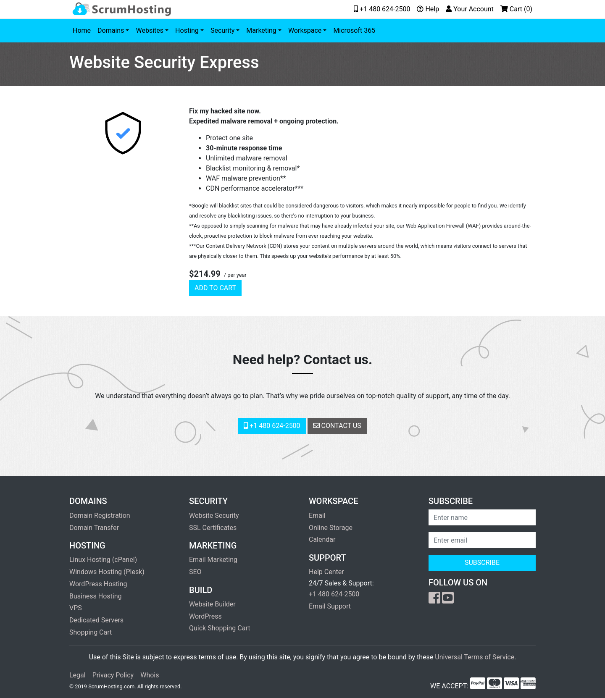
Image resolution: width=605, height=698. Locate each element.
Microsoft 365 (354, 30)
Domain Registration (99, 516)
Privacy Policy (113, 675)
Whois (149, 675)
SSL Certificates (213, 528)
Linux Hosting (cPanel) (103, 560)
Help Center (326, 572)
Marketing (261, 30)
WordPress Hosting (98, 584)
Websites (149, 30)
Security (222, 30)
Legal (77, 675)
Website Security (214, 516)
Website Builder (212, 604)
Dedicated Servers (96, 620)
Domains (110, 30)
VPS (75, 608)
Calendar (322, 539)
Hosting (187, 30)
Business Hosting (95, 596)
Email (317, 516)
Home (82, 30)
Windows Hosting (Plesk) (107, 572)
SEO (195, 572)
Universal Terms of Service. (475, 657)
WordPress (205, 616)
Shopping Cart (90, 632)
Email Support (330, 606)
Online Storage (330, 528)
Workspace (304, 30)
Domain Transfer (94, 528)
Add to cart (215, 288)
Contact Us (337, 426)
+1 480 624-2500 (272, 426)
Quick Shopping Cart (219, 628)
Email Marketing (213, 560)
